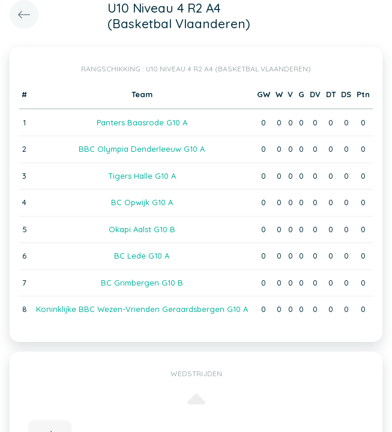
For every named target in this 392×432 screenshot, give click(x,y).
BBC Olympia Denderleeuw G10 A (142, 149)
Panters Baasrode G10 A (142, 122)
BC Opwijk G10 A (142, 202)
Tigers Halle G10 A (142, 176)
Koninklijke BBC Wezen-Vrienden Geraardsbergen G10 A (142, 309)
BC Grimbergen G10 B (142, 282)
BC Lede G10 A (141, 255)
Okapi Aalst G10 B (142, 229)
